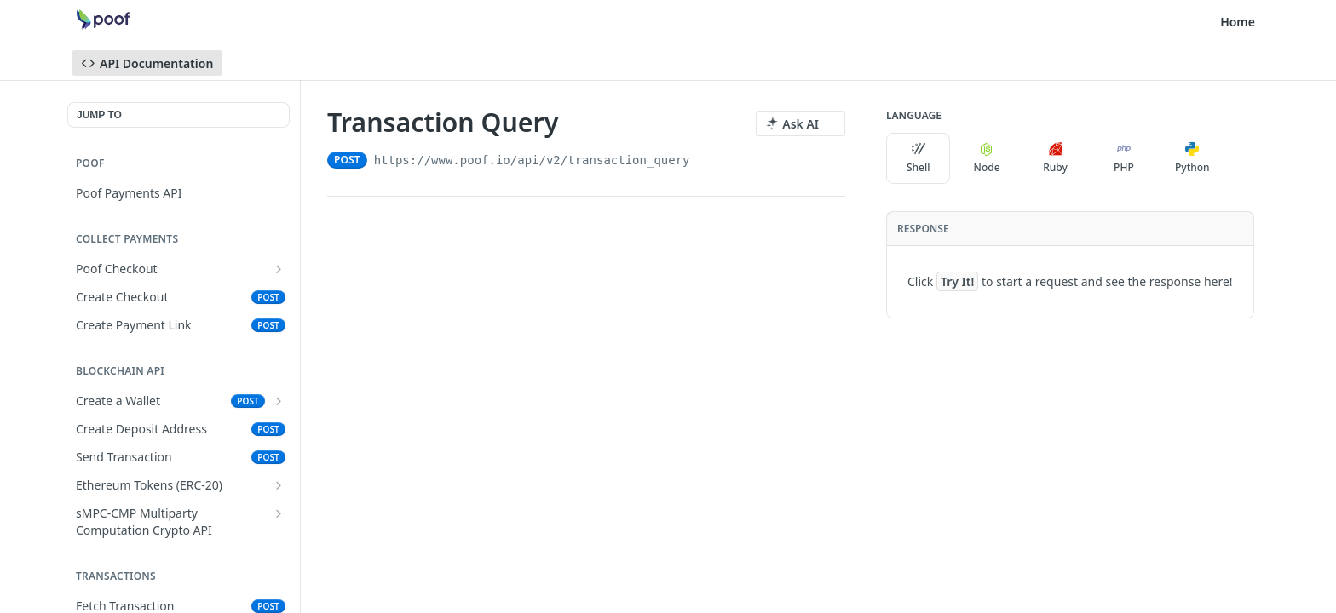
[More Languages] (1241, 158)
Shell (918, 158)
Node (987, 158)
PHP (1124, 158)
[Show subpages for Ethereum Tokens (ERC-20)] (278, 485)
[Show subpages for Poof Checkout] (278, 269)
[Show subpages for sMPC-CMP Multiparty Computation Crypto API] (278, 513)
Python (1192, 158)
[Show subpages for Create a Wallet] (278, 401)
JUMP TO (99, 115)
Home (1237, 22)
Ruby (1055, 158)
